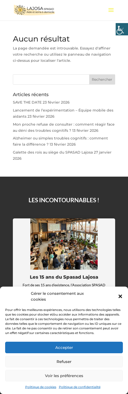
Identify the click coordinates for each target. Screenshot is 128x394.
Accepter (64, 347)
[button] (120, 296)
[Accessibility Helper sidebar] (122, 29)
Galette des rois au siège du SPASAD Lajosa (53, 152)
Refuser (64, 361)
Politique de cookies (40, 387)
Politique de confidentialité (79, 387)
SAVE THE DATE (27, 102)
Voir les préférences (64, 375)
